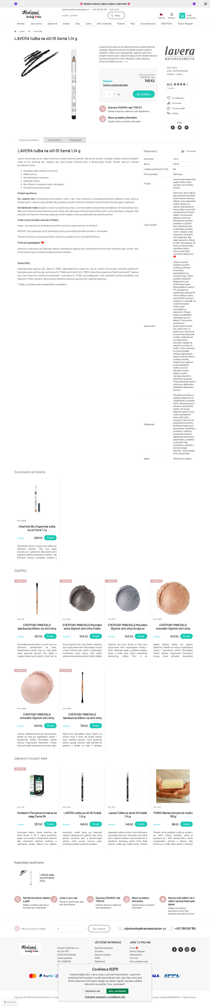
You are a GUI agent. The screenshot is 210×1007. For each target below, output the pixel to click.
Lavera (179, 74)
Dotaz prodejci (178, 108)
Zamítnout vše (92, 991)
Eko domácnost (148, 23)
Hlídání (175, 113)
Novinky (21, 23)
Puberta (121, 23)
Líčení (88, 23)
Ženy (77, 23)
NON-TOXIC (166, 23)
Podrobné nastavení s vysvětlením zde (105, 997)
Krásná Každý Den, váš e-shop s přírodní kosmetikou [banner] (31, 14)
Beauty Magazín (185, 23)
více (126, 61)
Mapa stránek (189, 997)
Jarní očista (36, 23)
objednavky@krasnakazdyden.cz (75, 9)
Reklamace (100, 961)
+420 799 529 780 (99, 9)
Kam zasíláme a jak (139, 961)
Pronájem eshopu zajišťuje (155, 997)
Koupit (50, 538)
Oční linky (38, 31)
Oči (29, 31)
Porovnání (176, 103)
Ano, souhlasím (117, 991)
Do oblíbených (178, 98)
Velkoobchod (136, 954)
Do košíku (144, 94)
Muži (133, 23)
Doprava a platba (103, 954)
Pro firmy (134, 958)
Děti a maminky (104, 23)
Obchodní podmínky (104, 948)
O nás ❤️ (134, 948)
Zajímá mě (52, 23)
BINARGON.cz (174, 997)
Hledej (117, 15)
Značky (66, 23)
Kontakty (99, 951)
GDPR (97, 958)
